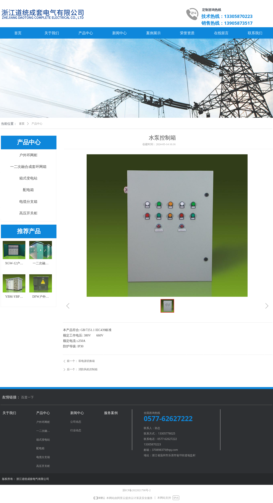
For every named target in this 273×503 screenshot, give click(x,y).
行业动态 (75, 430)
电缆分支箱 (28, 202)
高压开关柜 (28, 213)
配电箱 (28, 190)
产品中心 (37, 123)
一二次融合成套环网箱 (28, 167)
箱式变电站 (28, 178)
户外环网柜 (28, 155)
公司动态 (75, 421)
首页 (21, 123)
